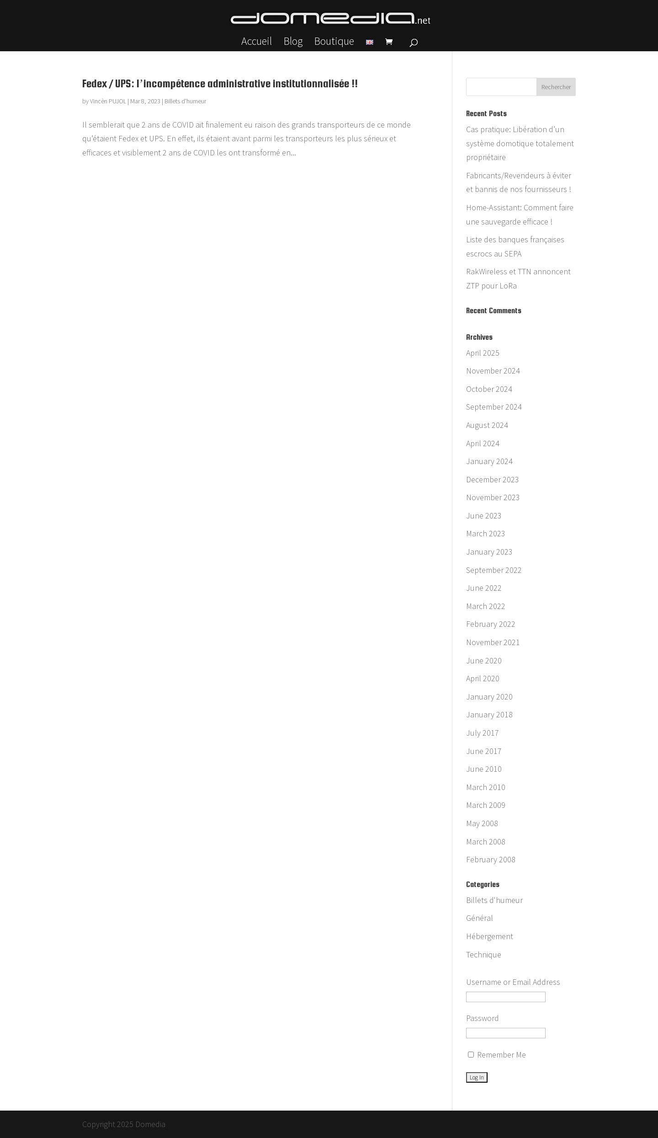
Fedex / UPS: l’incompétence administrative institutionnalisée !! (220, 83)
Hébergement (489, 936)
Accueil (256, 43)
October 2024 (489, 389)
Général (479, 918)
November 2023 (493, 497)
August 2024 (487, 425)
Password (482, 1018)
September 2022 (494, 570)
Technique (483, 954)
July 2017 (482, 732)
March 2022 (485, 606)
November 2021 (493, 642)
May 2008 (482, 823)
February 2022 (490, 624)
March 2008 (485, 841)
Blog (293, 43)
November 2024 (493, 370)
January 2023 (489, 551)
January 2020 (489, 696)
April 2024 (482, 443)
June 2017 (484, 751)
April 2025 (482, 352)
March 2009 (485, 805)
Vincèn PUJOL (108, 101)
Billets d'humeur (185, 101)
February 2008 (490, 859)
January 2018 (489, 714)
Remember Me (497, 1054)
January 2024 (489, 461)
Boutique (334, 43)
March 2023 (485, 533)
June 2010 (484, 769)
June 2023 (484, 515)
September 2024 (494, 406)
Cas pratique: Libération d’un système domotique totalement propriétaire (520, 143)
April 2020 (482, 678)
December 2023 (492, 479)
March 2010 (485, 787)
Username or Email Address (513, 982)
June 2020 (484, 660)
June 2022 (484, 587)
